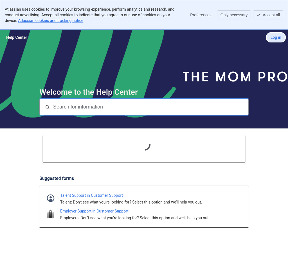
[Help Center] (16, 37)
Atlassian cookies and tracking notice (50, 20)
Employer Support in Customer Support (94, 211)
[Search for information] (150, 107)
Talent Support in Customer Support (91, 195)
